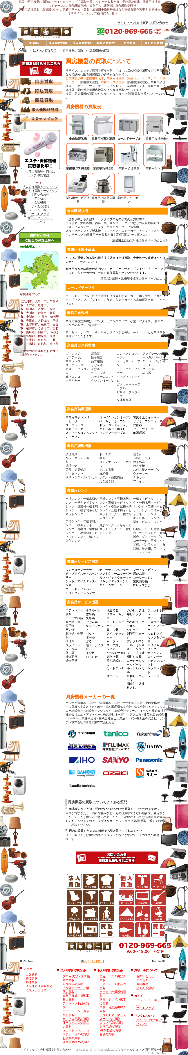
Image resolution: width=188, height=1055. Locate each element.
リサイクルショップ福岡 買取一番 (140, 1049)
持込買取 (31, 978)
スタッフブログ (36, 990)
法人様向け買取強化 (39, 986)
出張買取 (31, 974)
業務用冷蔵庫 (95, 78)
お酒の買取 (107, 1034)
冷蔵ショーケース (139, 78)
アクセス (40, 198)
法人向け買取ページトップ (40, 186)
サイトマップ (126, 22)
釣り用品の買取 (110, 1026)
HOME (22, 50)
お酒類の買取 (71, 1038)
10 (101, 960)
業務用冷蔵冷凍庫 (103, 138)
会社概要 (142, 22)
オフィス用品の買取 (76, 1018)
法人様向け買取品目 (73, 970)
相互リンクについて (40, 217)
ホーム (28, 968)
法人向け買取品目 (45, 50)
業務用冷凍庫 (115, 78)
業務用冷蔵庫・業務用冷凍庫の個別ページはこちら (134, 278)
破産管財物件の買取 (76, 1042)
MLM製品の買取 (110, 1030)
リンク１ (142, 1023)
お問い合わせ (159, 22)
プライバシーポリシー (40, 210)
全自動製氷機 (74, 78)
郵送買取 (31, 982)
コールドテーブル (129, 138)
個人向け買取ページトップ (40, 190)
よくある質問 (40, 206)
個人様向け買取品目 (110, 970)
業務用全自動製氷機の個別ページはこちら (140, 240)
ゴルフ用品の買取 (111, 1022)
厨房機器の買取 (73, 984)
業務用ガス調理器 (112, 82)
